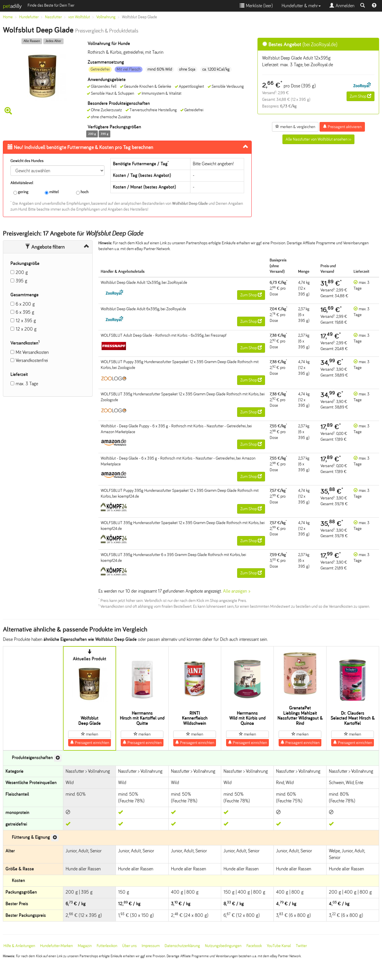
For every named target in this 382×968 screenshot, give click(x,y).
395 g (21, 280)
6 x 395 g (25, 312)
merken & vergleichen (295, 126)
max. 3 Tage (27, 383)
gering (20, 192)
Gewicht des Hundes (27, 161)
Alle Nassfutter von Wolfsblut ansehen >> (318, 139)
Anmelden (341, 5)
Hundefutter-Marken (56, 946)
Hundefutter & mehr (301, 5)
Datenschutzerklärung (182, 946)
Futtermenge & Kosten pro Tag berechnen (80, 147)
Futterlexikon (107, 946)
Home (8, 17)
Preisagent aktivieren (342, 126)
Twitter (301, 946)
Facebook (254, 946)
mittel (52, 192)
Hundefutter (29, 17)
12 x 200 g (26, 329)
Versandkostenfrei (32, 360)
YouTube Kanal (279, 946)
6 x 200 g (25, 304)
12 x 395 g (26, 320)
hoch (82, 192)
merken (89, 734)
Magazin (85, 946)
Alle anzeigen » (237, 591)
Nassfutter (53, 17)
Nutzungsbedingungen (223, 946)
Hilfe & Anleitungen (19, 946)
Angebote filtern (45, 247)
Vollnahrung (106, 17)
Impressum (151, 946)
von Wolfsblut (79, 17)
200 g (22, 272)
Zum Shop (360, 96)
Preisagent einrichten (89, 742)
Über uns (129, 946)
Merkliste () (256, 5)
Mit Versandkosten (32, 352)
